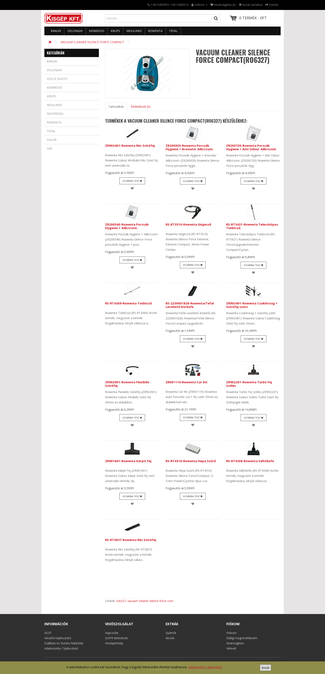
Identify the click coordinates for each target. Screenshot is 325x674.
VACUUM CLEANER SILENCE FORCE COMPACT (92, 42)
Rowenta (155, 31)
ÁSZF (47, 633)
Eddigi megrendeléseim (241, 638)
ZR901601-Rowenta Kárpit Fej (128, 461)
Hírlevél (231, 648)
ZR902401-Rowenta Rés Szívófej (130, 145)
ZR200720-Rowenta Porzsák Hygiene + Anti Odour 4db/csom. (251, 147)
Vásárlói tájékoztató (57, 638)
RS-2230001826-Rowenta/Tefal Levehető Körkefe (190, 305)
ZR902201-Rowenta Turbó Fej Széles (249, 384)
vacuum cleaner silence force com (150, 601)
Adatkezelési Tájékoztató (205, 667)
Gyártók (171, 633)
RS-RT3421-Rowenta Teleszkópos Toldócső (252, 226)
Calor (51, 140)
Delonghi (74, 31)
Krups (115, 31)
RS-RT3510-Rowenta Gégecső (188, 224)
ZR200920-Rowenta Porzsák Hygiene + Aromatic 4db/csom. (189, 147)
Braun (56, 31)
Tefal (173, 31)
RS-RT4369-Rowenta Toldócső (128, 303)
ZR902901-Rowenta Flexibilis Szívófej (127, 384)
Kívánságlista (235, 643)
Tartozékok (116, 107)
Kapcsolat (111, 633)
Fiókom (231, 633)
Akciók (170, 638)
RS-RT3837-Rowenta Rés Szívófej (130, 540)
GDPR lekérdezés (116, 638)
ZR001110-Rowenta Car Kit (186, 382)
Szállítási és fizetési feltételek (63, 643)
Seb (49, 148)
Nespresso (55, 114)
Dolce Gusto (57, 79)
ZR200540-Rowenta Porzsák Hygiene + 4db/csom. (127, 226)
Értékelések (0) (140, 107)
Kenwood (96, 31)
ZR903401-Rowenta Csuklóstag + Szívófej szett (252, 305)
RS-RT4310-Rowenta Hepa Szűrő (191, 461)
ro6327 (121, 601)
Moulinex (134, 31)
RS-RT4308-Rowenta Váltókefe (250, 461)
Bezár (265, 668)
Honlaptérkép (114, 643)
